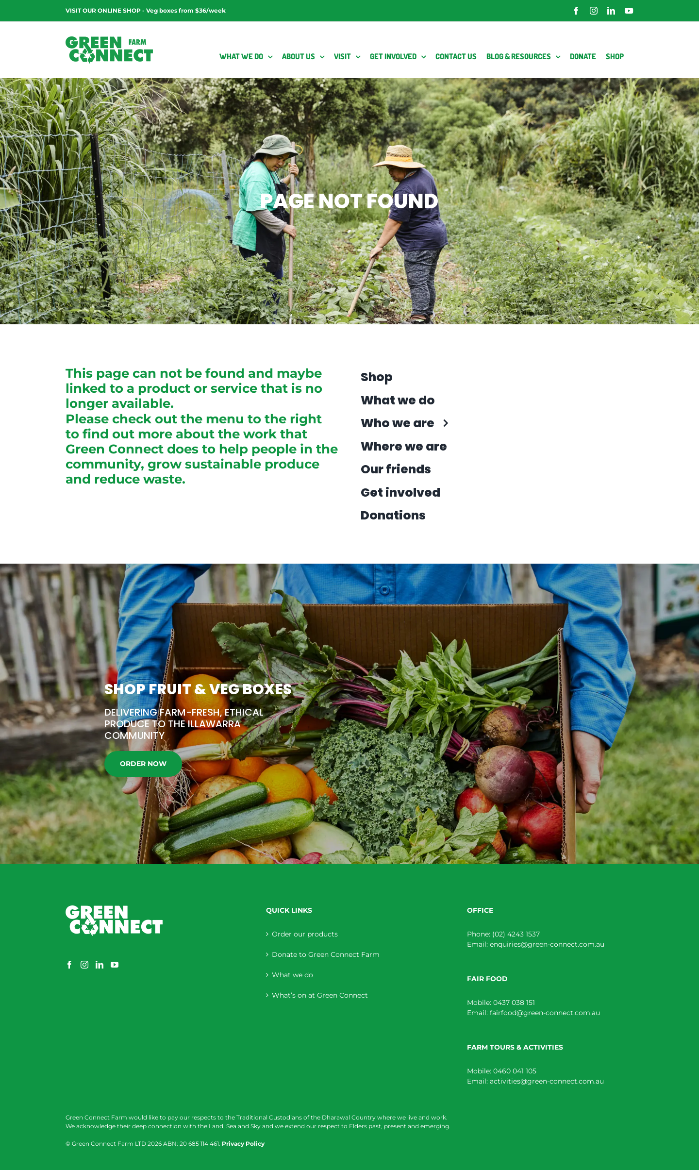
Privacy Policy (243, 1143)
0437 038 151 (514, 1002)
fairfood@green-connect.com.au (545, 1012)
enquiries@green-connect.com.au (547, 944)
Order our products (305, 934)
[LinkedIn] (99, 965)
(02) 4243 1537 (516, 934)
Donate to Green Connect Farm (326, 954)
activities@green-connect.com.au (547, 1081)
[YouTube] (114, 965)
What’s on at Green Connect (320, 995)
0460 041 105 (514, 1071)
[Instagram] (84, 965)
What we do (292, 974)
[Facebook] (69, 965)
